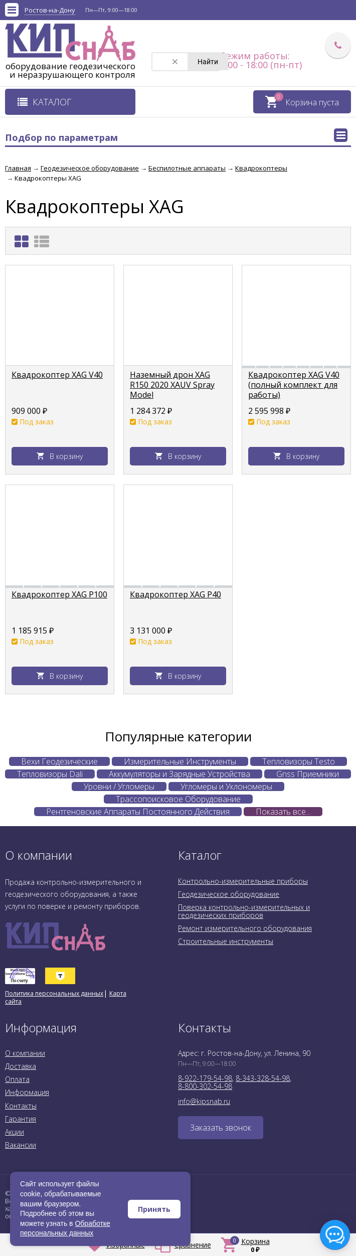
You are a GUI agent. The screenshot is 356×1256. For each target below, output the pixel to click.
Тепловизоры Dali (50, 773)
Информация (27, 1092)
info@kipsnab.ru (204, 1101)
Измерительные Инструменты (180, 761)
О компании (25, 1053)
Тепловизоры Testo (298, 761)
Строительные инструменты (225, 941)
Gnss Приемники (307, 773)
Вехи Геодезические (59, 761)
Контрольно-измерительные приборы (243, 881)
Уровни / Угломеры (119, 786)
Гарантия (20, 1119)
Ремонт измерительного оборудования (245, 928)
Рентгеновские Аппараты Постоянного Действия (138, 811)
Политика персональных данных (54, 993)
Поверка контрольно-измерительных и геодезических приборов (244, 911)
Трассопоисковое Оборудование (178, 799)
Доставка (20, 1066)
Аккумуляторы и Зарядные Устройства (179, 773)
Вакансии (20, 1145)
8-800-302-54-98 (205, 1086)
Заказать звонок (220, 1127)
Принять (154, 1209)
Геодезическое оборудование (228, 894)
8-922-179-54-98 (205, 1078)
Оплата (17, 1079)
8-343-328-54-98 (263, 1078)
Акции (14, 1132)
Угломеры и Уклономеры (226, 786)
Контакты (21, 1106)
